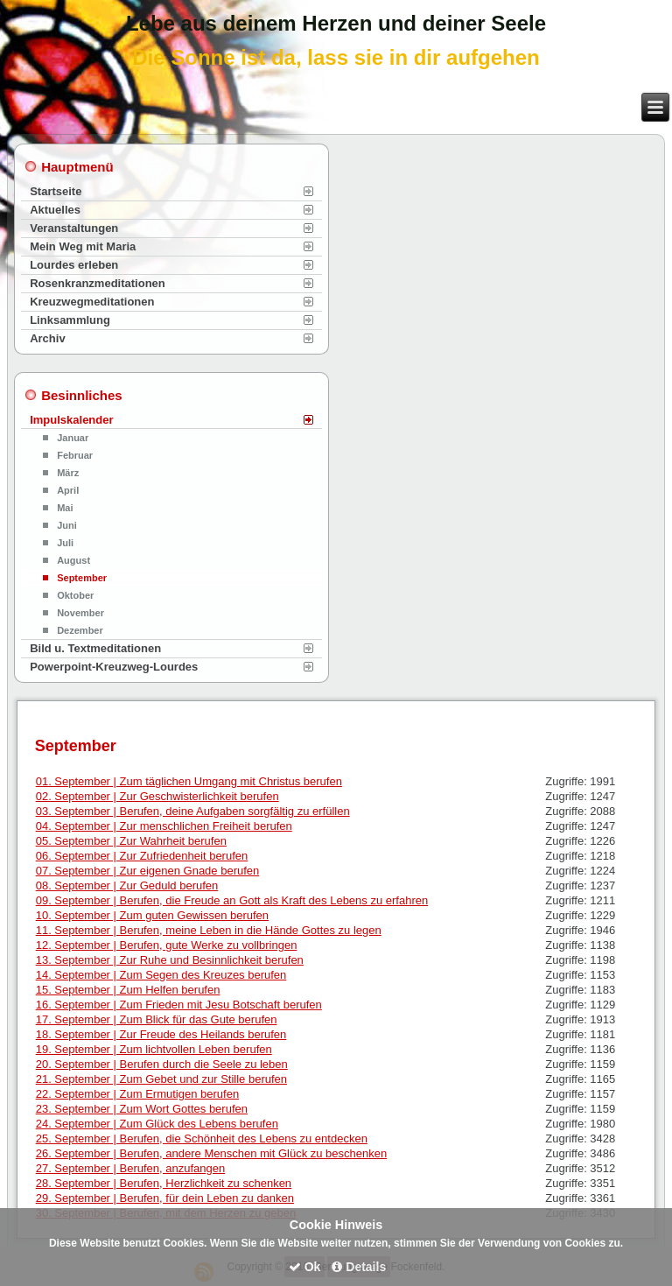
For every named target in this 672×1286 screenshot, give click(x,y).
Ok (305, 1267)
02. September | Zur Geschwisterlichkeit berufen (157, 796)
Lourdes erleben (74, 264)
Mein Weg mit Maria (83, 246)
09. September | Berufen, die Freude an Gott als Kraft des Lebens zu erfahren (232, 900)
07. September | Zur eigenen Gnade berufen (148, 870)
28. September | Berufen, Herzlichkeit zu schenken (163, 1183)
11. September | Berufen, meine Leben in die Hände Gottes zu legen (209, 930)
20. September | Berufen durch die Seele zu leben (162, 1064)
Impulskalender (71, 419)
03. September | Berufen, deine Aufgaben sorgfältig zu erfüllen (193, 811)
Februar (75, 455)
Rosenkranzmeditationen (97, 283)
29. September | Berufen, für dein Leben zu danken (165, 1198)
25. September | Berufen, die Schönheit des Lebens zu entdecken (202, 1138)
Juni (67, 525)
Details (359, 1267)
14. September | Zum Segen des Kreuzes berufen (161, 974)
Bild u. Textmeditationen (95, 648)
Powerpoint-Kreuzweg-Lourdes (114, 666)
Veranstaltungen (74, 228)
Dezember (80, 630)
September (82, 578)
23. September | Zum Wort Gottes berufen (142, 1108)
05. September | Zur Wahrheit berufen (131, 840)
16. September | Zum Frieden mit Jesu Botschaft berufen (179, 1004)
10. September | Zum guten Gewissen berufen (152, 915)
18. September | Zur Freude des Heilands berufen (161, 1034)
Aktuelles (55, 209)
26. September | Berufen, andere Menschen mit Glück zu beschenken (212, 1153)
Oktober (75, 595)
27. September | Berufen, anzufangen (131, 1168)
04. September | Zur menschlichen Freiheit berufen (164, 826)
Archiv (47, 338)
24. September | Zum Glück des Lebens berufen (157, 1123)
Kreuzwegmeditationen (92, 301)
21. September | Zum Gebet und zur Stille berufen (161, 1079)
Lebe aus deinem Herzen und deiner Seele (336, 23)
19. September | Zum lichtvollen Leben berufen (154, 1049)
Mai (65, 507)
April (68, 490)
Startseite (55, 191)
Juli (65, 543)
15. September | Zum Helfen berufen (128, 989)
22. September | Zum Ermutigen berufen (137, 1093)
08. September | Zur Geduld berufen (127, 885)
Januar (72, 437)
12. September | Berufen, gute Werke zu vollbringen (167, 945)
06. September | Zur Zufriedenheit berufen (142, 855)
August (73, 560)
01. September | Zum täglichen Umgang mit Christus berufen (189, 781)
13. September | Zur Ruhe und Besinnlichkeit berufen (170, 959)
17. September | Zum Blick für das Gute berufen (156, 1019)
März (68, 472)
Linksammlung (70, 320)
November (80, 613)
